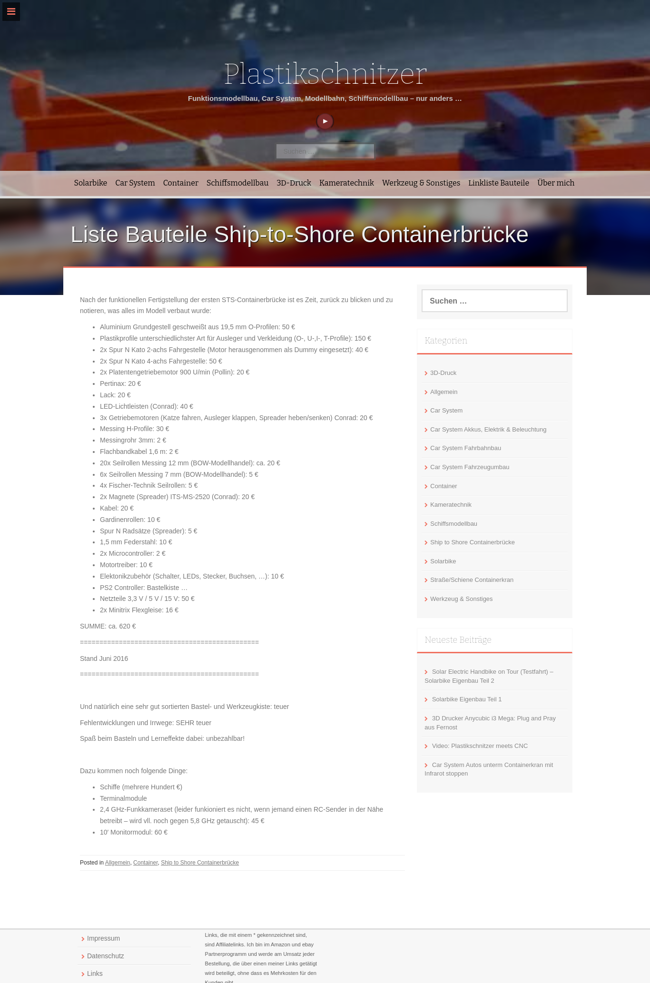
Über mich (555, 182)
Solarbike (91, 182)
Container (180, 182)
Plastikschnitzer (325, 74)
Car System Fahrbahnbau (465, 448)
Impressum (103, 938)
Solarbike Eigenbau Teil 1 (467, 699)
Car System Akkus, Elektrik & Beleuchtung (488, 429)
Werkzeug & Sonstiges (421, 182)
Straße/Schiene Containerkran (471, 579)
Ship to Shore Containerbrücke (200, 862)
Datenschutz (105, 956)
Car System (135, 182)
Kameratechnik (346, 182)
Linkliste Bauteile (498, 182)
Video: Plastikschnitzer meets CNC (480, 745)
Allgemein (117, 862)
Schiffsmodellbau (237, 182)
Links (95, 973)
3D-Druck (293, 182)
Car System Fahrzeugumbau (469, 467)
